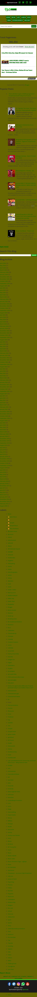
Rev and (10, 908)
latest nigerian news (14, 791)
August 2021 (3, 394)
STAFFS (23, 976)
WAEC (9, 960)
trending (10, 946)
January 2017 (4, 497)
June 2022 (3, 371)
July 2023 (2, 342)
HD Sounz (11, 740)
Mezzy (10, 818)
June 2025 (3, 290)
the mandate (12, 937)
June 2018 (3, 472)
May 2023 (3, 346)
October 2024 (4, 308)
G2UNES (10, 723)
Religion (10, 905)
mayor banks (12, 815)
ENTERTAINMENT (17, 20)
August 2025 (3, 286)
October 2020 (4, 416)
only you (10, 876)
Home (9, 995)
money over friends (14, 835)
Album (10, 546)
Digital (10, 662)
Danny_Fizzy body (13, 654)
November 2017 (4, 486)
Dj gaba (10, 668)
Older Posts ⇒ (32, 78)
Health (10, 743)
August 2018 (3, 468)
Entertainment (12, 691)
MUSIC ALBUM (12, 856)
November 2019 (4, 441)
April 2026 (3, 268)
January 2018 (4, 483)
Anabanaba (11, 558)
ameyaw (10, 555)
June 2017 (3, 490)
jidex (9, 783)
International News (13, 774)
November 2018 (4, 461)
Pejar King (11, 882)
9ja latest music (12, 531)
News (9, 864)
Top (9, 940)
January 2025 (4, 301)
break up (10, 616)
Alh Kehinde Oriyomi (14, 549)
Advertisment (12, 540)
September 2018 (5, 465)
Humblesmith (12, 758)
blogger (10, 607)
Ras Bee (10, 891)
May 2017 (3, 492)
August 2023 (3, 340)
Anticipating (11, 563)
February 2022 (4, 380)
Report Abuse (5, 973)
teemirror (11, 934)
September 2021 (5, 391)
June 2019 (3, 450)
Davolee (10, 657)
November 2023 (4, 333)
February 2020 (4, 434)
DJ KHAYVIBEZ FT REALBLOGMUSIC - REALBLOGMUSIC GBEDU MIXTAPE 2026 (26, 185)
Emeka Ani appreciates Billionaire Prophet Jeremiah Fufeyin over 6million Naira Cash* (20, 687)
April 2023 (3, 349)
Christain (10, 636)
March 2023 (3, 351)
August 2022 (3, 367)
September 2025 (5, 283)
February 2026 (4, 272)
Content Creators (13, 642)
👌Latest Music (12, 517)
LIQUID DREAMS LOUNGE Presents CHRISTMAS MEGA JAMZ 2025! (19, 62)
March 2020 (3, 432)
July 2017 (2, 488)
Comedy (10, 639)
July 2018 (2, 470)
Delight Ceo (11, 659)
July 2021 (2, 396)
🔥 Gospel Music (13, 525)
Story (9, 925)
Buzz (9, 627)
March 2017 (3, 495)
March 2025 (3, 297)
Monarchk (11, 829)
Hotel (9, 755)
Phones (10, 885)
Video (9, 955)
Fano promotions (13, 705)
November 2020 (4, 414)
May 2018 (3, 474)
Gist (9, 726)
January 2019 (4, 456)
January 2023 (4, 355)
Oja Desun (11, 870)
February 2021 (4, 407)
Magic (9, 809)
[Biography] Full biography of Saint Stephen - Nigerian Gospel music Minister (26, 141)
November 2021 (4, 387)
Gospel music (12, 731)
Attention (10, 581)
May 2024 (3, 319)
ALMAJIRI (10, 552)
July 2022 (2, 369)
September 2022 (5, 364)
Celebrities (11, 630)
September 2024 (5, 310)
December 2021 (4, 385)
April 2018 (3, 477)
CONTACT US (16, 976)
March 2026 (3, 270)
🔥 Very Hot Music (13, 528)
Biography (11, 604)
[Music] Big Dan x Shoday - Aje (25, 171)
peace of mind (12, 879)
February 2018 (4, 481)
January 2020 (4, 436)
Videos (10, 958)
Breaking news (12, 619)
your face (11, 969)
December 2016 (4, 499)
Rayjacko (10, 893)
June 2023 (3, 344)
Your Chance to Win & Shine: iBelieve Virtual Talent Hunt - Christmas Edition (17, 71)
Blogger (27, 85)
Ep (8, 699)
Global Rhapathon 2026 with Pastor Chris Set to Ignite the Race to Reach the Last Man (26, 216)
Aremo (10, 566)
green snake (11, 734)
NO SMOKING (12, 867)
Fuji (9, 720)
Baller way (11, 598)
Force (9, 714)
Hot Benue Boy (12, 752)
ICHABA (10, 765)
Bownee (10, 613)
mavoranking (12, 812)
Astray (10, 578)
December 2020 (4, 411)
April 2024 (3, 322)
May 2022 (3, 373)
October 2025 (4, 281)
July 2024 (2, 315)
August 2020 (3, 420)
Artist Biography (12, 572)
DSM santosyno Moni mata (16, 677)
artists (10, 575)
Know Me (10, 786)
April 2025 (3, 295)
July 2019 (2, 447)
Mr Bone (10, 844)
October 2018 (4, 463)
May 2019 (3, 452)
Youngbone (11, 966)
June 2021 (3, 398)
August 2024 (3, 313)
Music (9, 514)
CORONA (10, 648)
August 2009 (3, 506)
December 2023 (4, 331)
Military (10, 821)
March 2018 (3, 479)
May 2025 (3, 292)
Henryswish (11, 746)
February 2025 (4, 299)
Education (11, 683)
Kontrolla (10, 789)
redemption (11, 899)
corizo (10, 645)
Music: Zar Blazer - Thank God (25, 231)
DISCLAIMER (18, 978)
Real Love (11, 896)
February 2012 (4, 504)
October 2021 (4, 389)
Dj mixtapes (11, 671)
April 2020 (3, 429)
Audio (9, 587)
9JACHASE (4, 247)
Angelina (10, 560)
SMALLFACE (11, 917)
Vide (9, 952)
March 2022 (3, 378)
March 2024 (3, 324)
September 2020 (5, 418)
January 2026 (4, 274)
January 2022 (4, 382)
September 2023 (5, 337)
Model (10, 826)
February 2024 (4, 326)
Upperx (10, 949)
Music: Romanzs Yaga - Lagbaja (17, 861)
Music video (11, 859)
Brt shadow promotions (15, 622)
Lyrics (9, 806)
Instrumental (11, 771)
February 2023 (4, 353)
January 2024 (4, 328)
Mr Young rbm (12, 847)
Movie (10, 841)
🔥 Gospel (11, 523)
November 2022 (4, 360)
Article (10, 569)
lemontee (11, 797)
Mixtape (10, 824)
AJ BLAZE (10, 543)
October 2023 (4, 335)
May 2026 (3, 265)
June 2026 (3, 263)
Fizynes (10, 708)
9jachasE (25, 989)
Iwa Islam (10, 780)
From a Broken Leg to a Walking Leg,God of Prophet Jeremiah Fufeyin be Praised (21, 95)
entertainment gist (13, 693)
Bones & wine (12, 610)
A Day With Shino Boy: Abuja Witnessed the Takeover (17, 53)
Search (34, 26)
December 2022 (4, 358)
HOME (8, 17)
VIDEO (9, 20)
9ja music (10, 534)
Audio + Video (12, 590)
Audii (9, 584)
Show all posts (29, 47)
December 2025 (4, 277)
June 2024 (3, 317)
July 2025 (2, 288)
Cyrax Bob (11, 651)
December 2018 (4, 459)
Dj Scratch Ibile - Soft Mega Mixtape (26, 200)
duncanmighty (12, 680)
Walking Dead (12, 963)
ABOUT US (6, 976)
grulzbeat (11, 737)
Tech (9, 931)
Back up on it (11, 592)
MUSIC (13, 17)
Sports (10, 923)
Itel (9, 777)
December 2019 (4, 438)
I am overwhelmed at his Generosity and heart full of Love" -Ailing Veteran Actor (22, 761)
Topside (10, 943)
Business (10, 624)
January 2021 (4, 409)
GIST (18, 17)
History (10, 749)
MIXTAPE (27, 20)
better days (11, 601)
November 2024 (4, 306)
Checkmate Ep (12, 633)
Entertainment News (14, 696)
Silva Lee (10, 914)
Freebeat (10, 717)
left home (11, 794)
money (10, 832)
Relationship (11, 902)
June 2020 (3, 425)
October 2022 (4, 362)
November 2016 (4, 501)
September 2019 (5, 443)
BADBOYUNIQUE (12, 595)
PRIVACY (30, 976)
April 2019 (3, 454)
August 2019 (3, 445)
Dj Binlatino (11, 665)
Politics (10, 888)
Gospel (10, 728)
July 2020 (2, 423)
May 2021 (3, 400)
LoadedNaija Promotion (15, 800)
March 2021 (3, 405)
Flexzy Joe (11, 711)
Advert (10, 537)
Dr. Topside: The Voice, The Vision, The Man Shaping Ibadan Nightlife (26, 109)
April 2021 (3, 403)
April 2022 (3, 376)
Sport (9, 920)
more (9, 838)
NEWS (29, 17)
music (9, 850)
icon (9, 768)
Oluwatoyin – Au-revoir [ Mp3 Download (19, 873)
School (10, 911)
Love (9, 803)
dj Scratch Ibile (12, 674)
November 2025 (4, 279)
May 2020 (3, 427)
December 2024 (4, 304)
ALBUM (23, 17)
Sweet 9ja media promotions (16, 928)
